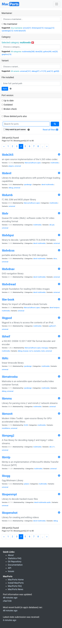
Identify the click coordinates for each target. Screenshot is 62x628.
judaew (26, 484)
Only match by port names (14, 129)
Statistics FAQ (14, 558)
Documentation (15, 565)
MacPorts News (15, 589)
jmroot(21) (27, 28)
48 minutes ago (10, 610)
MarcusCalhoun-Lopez (33, 163)
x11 (53, 447)
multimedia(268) (28, 52)
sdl (50, 225)
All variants (15, 71)
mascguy (44, 348)
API (9, 568)
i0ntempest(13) (38, 28)
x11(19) (43, 71)
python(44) (47, 52)
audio (49, 502)
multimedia (54, 163)
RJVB (26, 425)
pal (53, 225)
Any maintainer (16, 28)
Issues (11, 571)
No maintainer (9, 24)
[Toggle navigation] (56, 4)
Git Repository (14, 561)
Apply (5, 89)
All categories (16, 52)
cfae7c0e (7, 601)
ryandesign (28, 184)
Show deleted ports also (14, 116)
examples (37, 351)
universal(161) (25, 71)
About (11, 555)
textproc (57, 307)
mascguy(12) (49, 28)
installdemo (6, 428)
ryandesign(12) (7, 31)
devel (43, 184)
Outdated (7, 105)
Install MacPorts (16, 583)
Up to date (8, 100)
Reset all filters (50, 130)
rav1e (31, 351)
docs (55, 258)
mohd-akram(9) (20, 31)
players (11, 166)
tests (43, 351)
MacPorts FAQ (15, 586)
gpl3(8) (56, 71)
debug (11, 188)
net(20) (55, 52)
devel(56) (38, 52)
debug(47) (36, 71)
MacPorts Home (16, 579)
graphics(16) (6, 54)
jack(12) (50, 71)
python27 (52, 326)
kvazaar (25, 351)
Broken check (9, 109)
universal (17, 166)
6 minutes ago (9, 620)
